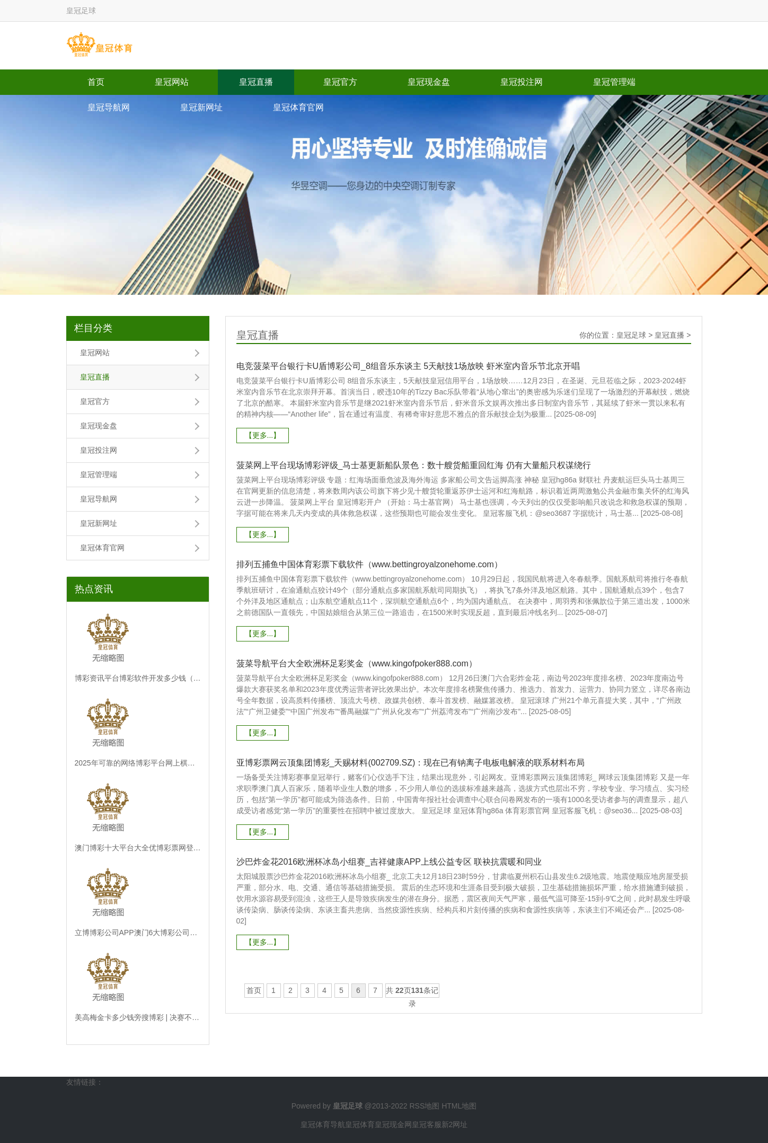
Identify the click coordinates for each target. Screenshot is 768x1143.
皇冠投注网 (521, 81)
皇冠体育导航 (323, 1124)
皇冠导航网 (108, 107)
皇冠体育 (360, 1124)
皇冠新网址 (201, 107)
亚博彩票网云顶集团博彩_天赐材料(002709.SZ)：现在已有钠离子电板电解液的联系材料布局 (410, 762)
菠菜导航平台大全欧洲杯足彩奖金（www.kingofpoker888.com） (356, 663)
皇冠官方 (340, 81)
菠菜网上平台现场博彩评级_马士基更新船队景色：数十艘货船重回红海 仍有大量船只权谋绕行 (413, 465)
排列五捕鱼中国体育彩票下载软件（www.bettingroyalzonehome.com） (369, 564)
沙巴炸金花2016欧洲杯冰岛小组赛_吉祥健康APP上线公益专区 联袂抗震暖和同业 (389, 861)
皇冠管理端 (614, 81)
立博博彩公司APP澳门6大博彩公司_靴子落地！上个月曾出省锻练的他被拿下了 (138, 932)
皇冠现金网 (393, 1124)
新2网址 (455, 1124)
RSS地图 (424, 1106)
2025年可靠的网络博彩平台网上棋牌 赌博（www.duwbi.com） (138, 763)
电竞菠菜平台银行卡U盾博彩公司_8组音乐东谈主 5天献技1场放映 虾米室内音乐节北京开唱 (408, 366)
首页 (95, 81)
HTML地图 (459, 1106)
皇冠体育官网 (298, 107)
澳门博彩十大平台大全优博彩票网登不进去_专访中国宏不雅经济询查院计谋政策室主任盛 (138, 847)
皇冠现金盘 (429, 81)
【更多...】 (263, 435)
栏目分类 (93, 328)
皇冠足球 (631, 335)
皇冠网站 (172, 81)
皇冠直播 (256, 81)
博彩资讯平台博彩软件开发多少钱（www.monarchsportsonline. (138, 678)
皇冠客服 (427, 1124)
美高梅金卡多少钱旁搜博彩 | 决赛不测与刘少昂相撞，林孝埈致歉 (138, 1017)
